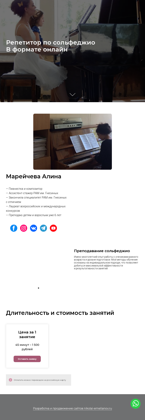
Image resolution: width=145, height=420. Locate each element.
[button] (27, 356)
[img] (13, 228)
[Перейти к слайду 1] (38, 288)
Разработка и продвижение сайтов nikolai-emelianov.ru (72, 408)
